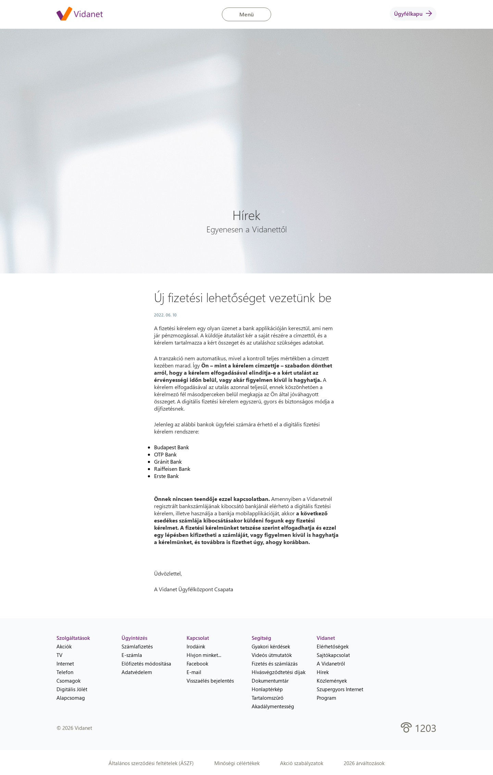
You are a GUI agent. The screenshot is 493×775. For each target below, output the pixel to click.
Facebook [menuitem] (197, 663)
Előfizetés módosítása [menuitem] (146, 663)
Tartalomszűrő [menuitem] (267, 697)
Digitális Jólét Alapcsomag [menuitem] (71, 693)
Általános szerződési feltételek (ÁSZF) (151, 763)
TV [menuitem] (59, 654)
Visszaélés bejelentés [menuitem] (210, 680)
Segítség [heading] (261, 637)
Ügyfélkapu (413, 13)
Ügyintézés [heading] (134, 637)
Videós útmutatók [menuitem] (272, 654)
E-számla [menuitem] (132, 654)
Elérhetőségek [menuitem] (333, 646)
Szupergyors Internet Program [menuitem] (340, 693)
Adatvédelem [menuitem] (137, 672)
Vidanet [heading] (326, 637)
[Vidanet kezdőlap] (79, 14)
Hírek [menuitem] (323, 672)
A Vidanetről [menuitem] (331, 663)
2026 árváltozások (364, 763)
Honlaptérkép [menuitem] (267, 689)
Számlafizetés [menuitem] (137, 646)
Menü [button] (246, 14)
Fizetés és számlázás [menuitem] (275, 663)
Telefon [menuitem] (64, 672)
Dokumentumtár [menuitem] (270, 680)
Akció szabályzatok (301, 763)
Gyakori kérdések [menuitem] (271, 646)
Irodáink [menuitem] (196, 646)
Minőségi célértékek (237, 763)
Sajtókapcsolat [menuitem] (333, 654)
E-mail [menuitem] (194, 672)
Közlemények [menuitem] (332, 680)
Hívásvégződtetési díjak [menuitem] (278, 672)
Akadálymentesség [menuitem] (273, 706)
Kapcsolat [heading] (198, 637)
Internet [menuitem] (65, 663)
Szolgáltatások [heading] (73, 637)
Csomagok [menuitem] (68, 680)
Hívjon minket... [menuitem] (204, 654)
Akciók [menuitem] (64, 646)
